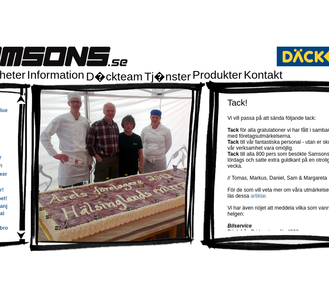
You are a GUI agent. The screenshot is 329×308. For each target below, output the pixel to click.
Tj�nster (167, 76)
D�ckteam (114, 76)
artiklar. (259, 196)
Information (55, 74)
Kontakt (263, 74)
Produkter (217, 74)
